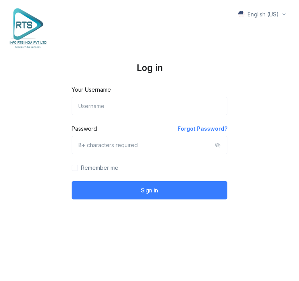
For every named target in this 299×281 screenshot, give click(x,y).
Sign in (149, 190)
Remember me (99, 167)
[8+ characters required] (149, 145)
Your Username (91, 89)
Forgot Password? (202, 128)
